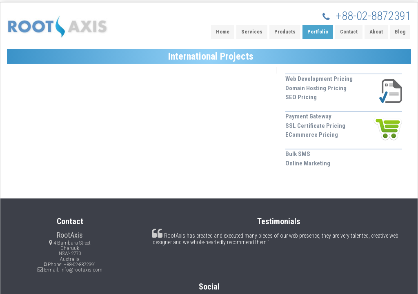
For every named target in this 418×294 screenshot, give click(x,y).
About (376, 32)
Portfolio (317, 32)
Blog (400, 32)
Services (251, 32)
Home (222, 32)
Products (285, 32)
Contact (349, 32)
